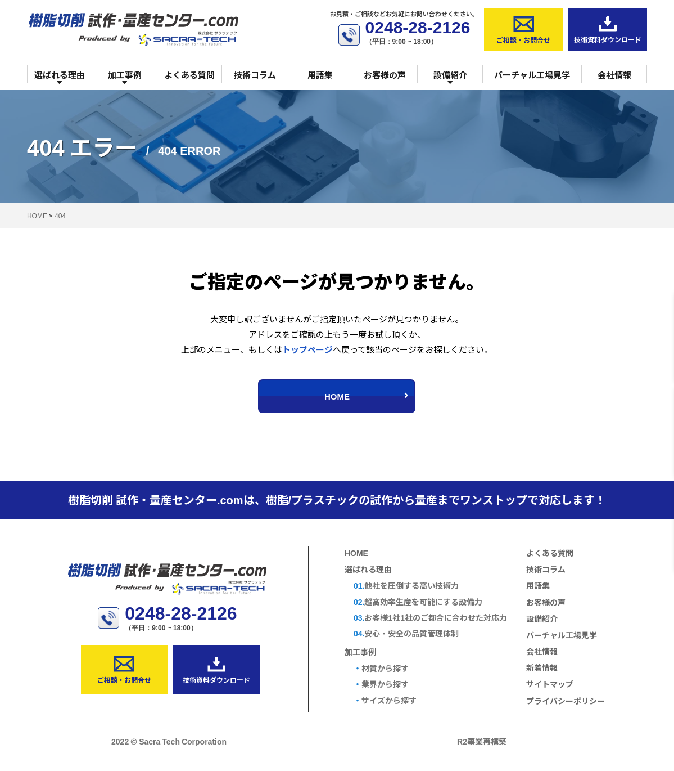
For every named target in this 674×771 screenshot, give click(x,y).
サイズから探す (385, 700)
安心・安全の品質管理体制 (406, 633)
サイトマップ (549, 683)
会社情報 (614, 74)
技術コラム (255, 74)
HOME (366, 396)
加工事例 (125, 78)
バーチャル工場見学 (532, 74)
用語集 (320, 74)
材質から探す (381, 668)
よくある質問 (189, 74)
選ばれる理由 (59, 78)
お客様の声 (385, 74)
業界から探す (381, 684)
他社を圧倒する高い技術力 (406, 586)
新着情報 (542, 667)
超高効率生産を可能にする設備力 (418, 602)
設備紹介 (450, 78)
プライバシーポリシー (565, 700)
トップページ (307, 349)
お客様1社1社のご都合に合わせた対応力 (430, 618)
